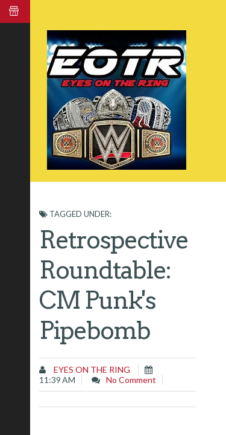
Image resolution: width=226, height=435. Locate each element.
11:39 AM (57, 380)
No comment (131, 380)
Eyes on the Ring (91, 369)
